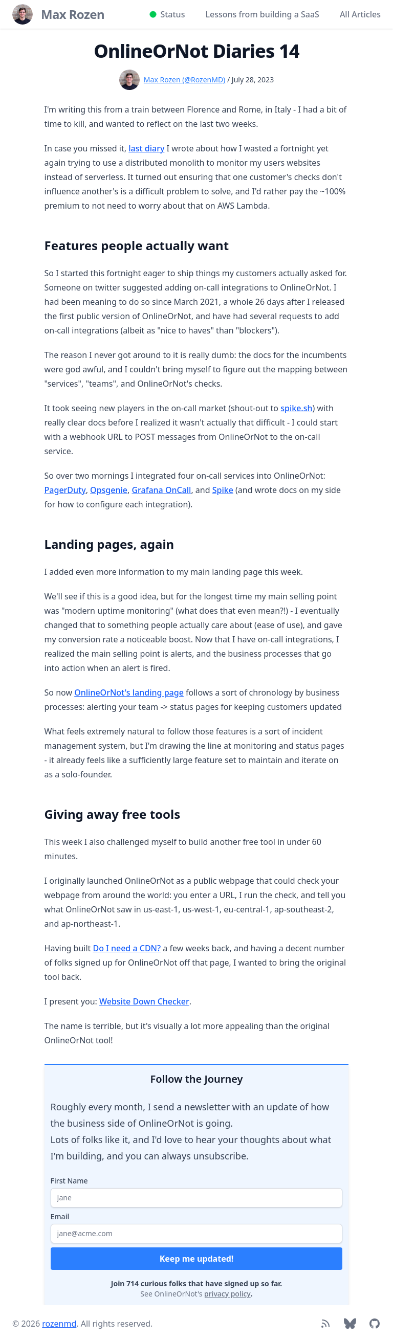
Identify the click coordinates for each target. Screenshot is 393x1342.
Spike (222, 490)
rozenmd (59, 1323)
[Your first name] (197, 1197)
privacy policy (227, 1294)
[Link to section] (39, 241)
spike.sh (296, 408)
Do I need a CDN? (127, 948)
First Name (69, 1181)
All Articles (360, 14)
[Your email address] (197, 1233)
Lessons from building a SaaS (262, 14)
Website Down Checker (144, 1001)
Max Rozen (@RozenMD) (184, 79)
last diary (146, 148)
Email (60, 1216)
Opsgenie (108, 490)
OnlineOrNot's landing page (129, 692)
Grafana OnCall (161, 490)
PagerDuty (65, 490)
